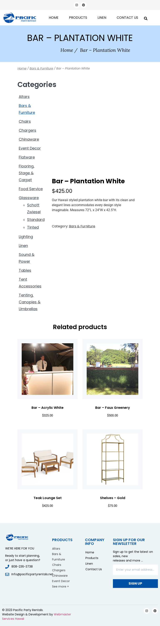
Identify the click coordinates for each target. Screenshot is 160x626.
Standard (36, 219)
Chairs (25, 121)
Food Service (31, 188)
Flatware (27, 157)
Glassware (29, 197)
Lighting (26, 236)
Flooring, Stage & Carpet (26, 173)
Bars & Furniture (41, 68)
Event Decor (30, 148)
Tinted (33, 227)
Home (54, 17)
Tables (25, 270)
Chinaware (29, 139)
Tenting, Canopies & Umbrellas (29, 302)
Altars (24, 96)
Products (78, 17)
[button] (145, 17)
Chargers (27, 130)
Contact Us (127, 17)
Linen (102, 17)
